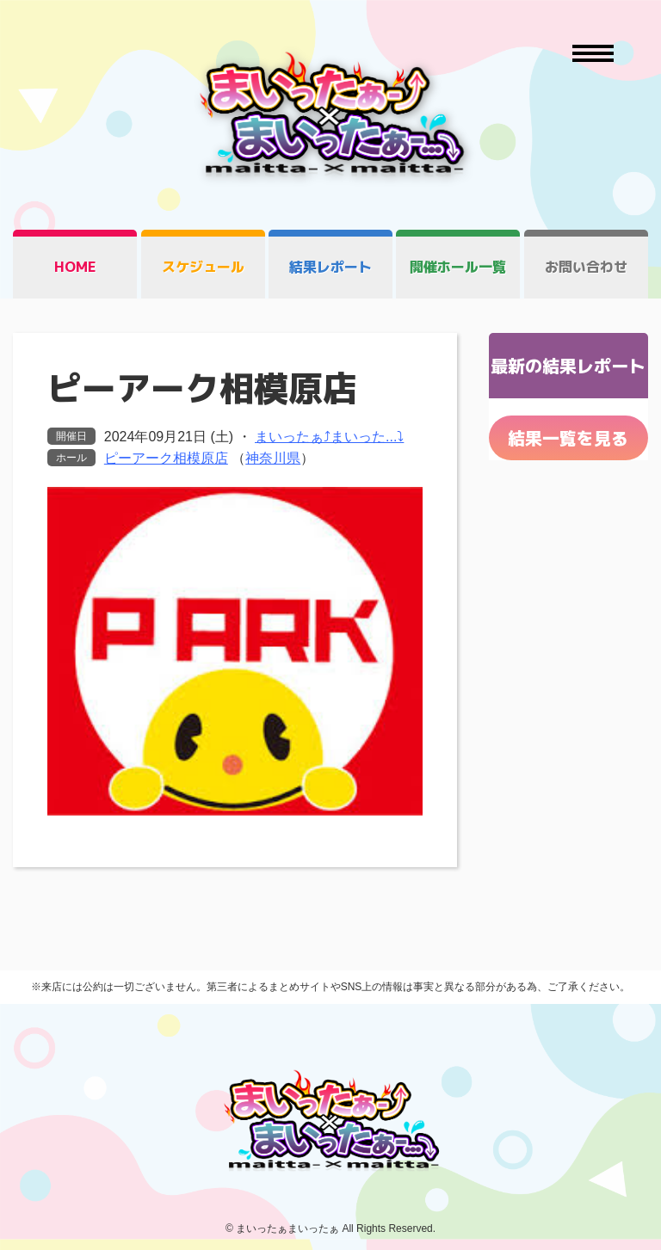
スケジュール (203, 266)
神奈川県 (272, 458)
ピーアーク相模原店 (166, 458)
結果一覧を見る (568, 438)
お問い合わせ (586, 266)
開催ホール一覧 (458, 266)
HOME (75, 266)
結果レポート (330, 266)
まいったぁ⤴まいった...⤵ (329, 436)
